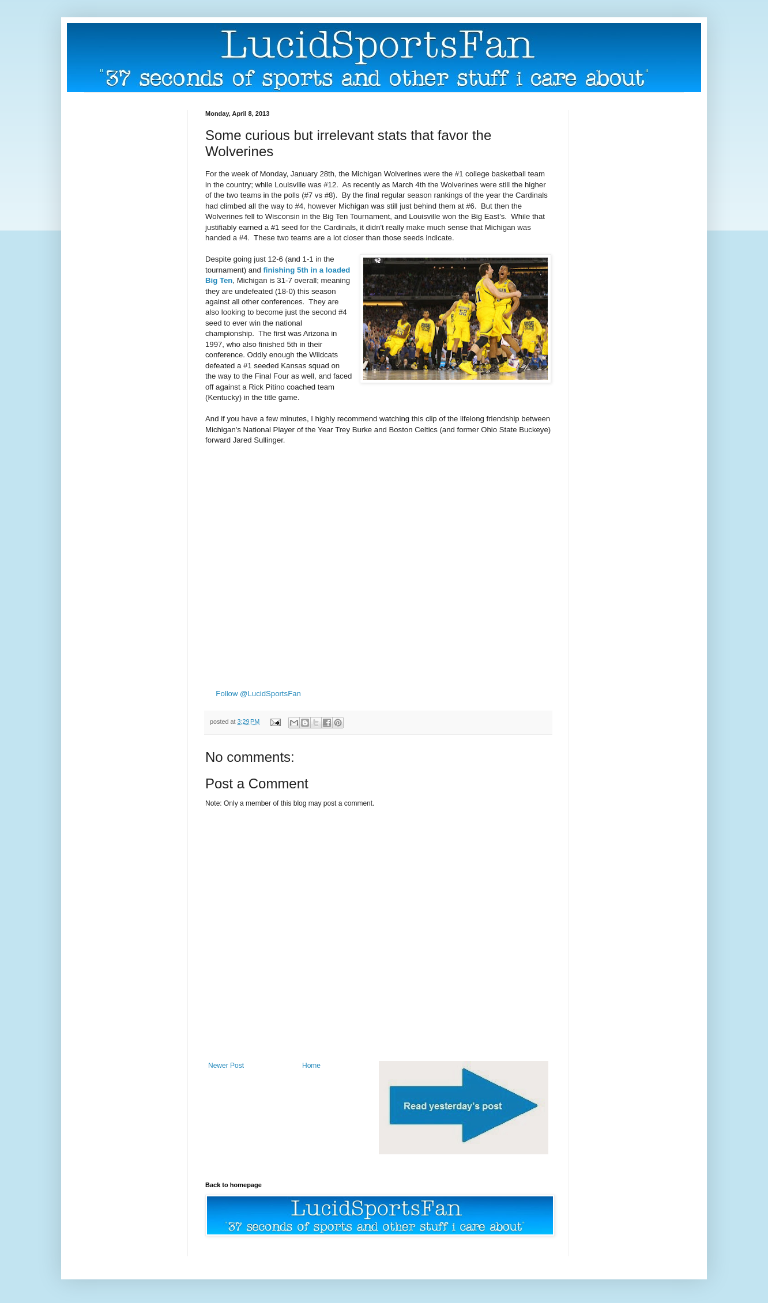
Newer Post (226, 1066)
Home (311, 1066)
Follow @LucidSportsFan (258, 693)
